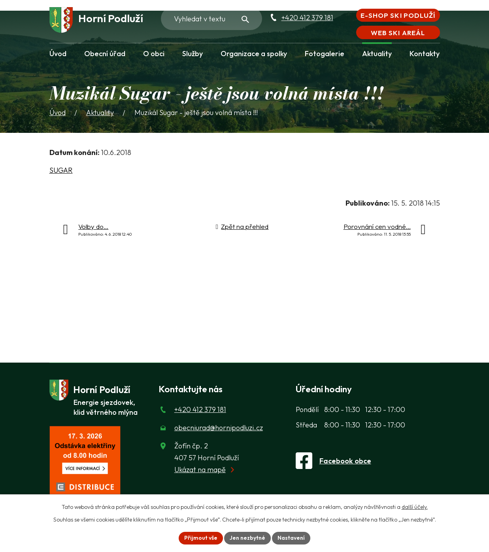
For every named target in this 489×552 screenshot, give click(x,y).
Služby (192, 53)
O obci (153, 53)
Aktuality (377, 53)
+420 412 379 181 (307, 17)
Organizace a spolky (254, 53)
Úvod (57, 53)
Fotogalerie (324, 53)
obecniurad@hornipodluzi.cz (218, 427)
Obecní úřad (104, 53)
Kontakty (425, 53)
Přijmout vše (200, 537)
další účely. (415, 506)
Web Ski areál (398, 32)
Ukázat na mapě (200, 469)
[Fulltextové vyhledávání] (211, 18)
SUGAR (61, 170)
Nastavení (291, 537)
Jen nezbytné (247, 537)
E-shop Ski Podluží (398, 15)
